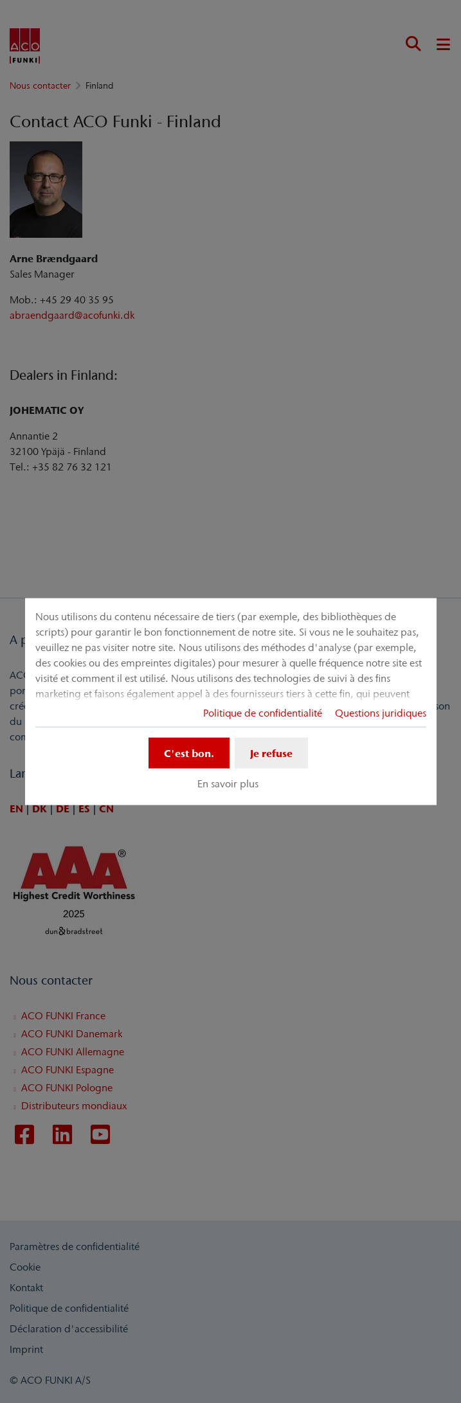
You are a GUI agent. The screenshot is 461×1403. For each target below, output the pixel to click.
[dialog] (231, 701)
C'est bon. (189, 752)
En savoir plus (227, 783)
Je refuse (271, 752)
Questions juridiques (380, 712)
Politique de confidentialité (262, 712)
